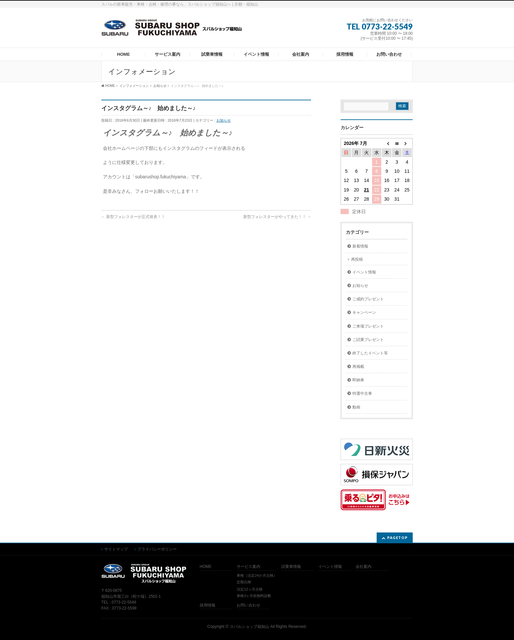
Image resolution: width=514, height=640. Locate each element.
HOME (205, 567)
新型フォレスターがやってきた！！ (277, 216)
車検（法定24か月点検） (257, 575)
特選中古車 (362, 393)
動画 (356, 407)
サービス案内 (248, 567)
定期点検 (244, 582)
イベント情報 (364, 272)
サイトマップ (116, 549)
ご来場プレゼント (368, 326)
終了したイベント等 (370, 353)
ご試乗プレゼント (368, 339)
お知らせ (223, 120)
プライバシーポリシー (157, 549)
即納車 (358, 380)
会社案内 (363, 567)
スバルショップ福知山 (249, 626)
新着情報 (360, 246)
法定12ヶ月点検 (249, 589)
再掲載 (358, 366)
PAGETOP (397, 537)
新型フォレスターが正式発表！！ (133, 216)
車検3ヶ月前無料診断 (254, 596)
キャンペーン (364, 312)
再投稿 (357, 259)
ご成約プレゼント (368, 299)
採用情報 (207, 605)
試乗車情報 (291, 567)
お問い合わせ (248, 605)
